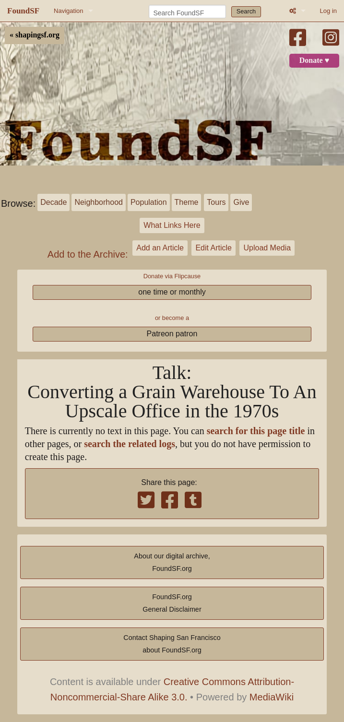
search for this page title (256, 431)
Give (241, 202)
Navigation (68, 10)
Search (246, 11)
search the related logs (129, 444)
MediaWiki (271, 697)
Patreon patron (172, 334)
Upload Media (267, 248)
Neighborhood (98, 202)
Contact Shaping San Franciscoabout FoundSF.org (171, 644)
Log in (328, 10)
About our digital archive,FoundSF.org (172, 562)
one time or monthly (172, 292)
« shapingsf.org (34, 35)
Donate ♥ (314, 60)
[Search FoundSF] (187, 11)
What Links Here (171, 225)
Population (148, 202)
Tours (216, 202)
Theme (187, 202)
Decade (53, 202)
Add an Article (160, 248)
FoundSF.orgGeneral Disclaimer (171, 603)
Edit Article (213, 248)
